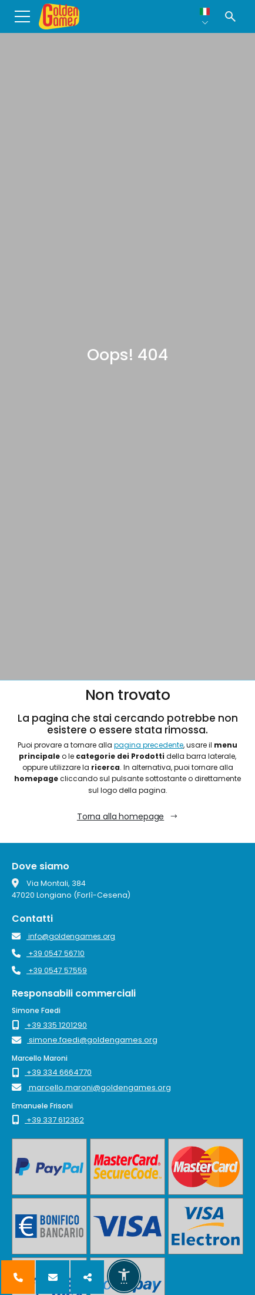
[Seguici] (87, 1277)
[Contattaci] (52, 1277)
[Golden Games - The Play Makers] (59, 17)
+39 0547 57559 (49, 970)
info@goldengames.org (63, 936)
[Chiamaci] (18, 1277)
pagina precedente (148, 745)
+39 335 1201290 (49, 1025)
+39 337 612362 (48, 1119)
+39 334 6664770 (52, 1072)
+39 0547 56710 (48, 953)
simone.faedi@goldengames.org (84, 1039)
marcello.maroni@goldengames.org (91, 1087)
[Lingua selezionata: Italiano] (205, 16)
